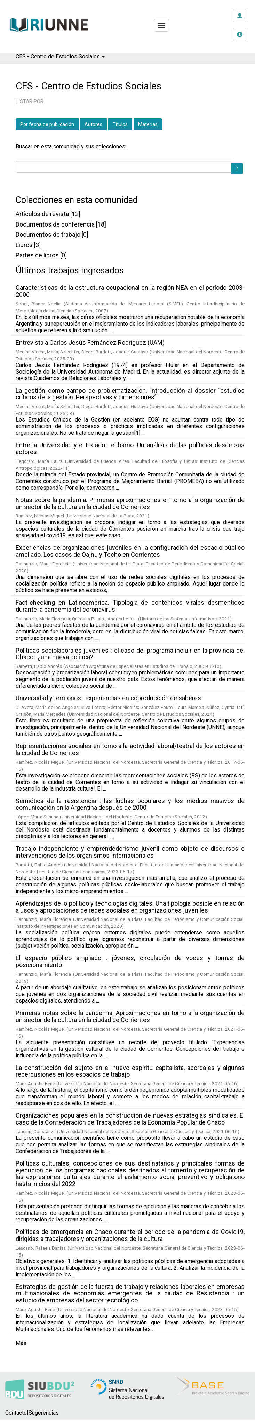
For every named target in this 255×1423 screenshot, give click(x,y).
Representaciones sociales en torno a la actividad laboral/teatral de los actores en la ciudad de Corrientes (130, 749)
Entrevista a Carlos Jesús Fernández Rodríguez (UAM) (90, 342)
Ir (237, 168)
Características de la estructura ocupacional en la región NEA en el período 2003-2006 (130, 291)
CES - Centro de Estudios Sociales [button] (60, 56)
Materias (148, 124)
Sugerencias (44, 1412)
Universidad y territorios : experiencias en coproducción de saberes (108, 698)
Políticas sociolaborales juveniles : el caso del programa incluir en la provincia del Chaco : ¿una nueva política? (130, 654)
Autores (93, 124)
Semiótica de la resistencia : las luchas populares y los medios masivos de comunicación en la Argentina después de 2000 (130, 804)
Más (21, 1343)
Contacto (16, 1412)
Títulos (120, 124)
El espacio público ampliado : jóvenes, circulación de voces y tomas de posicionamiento (130, 961)
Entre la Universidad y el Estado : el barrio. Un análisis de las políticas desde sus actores (130, 448)
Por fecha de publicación (47, 124)
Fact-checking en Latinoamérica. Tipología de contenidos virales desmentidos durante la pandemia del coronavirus (130, 606)
